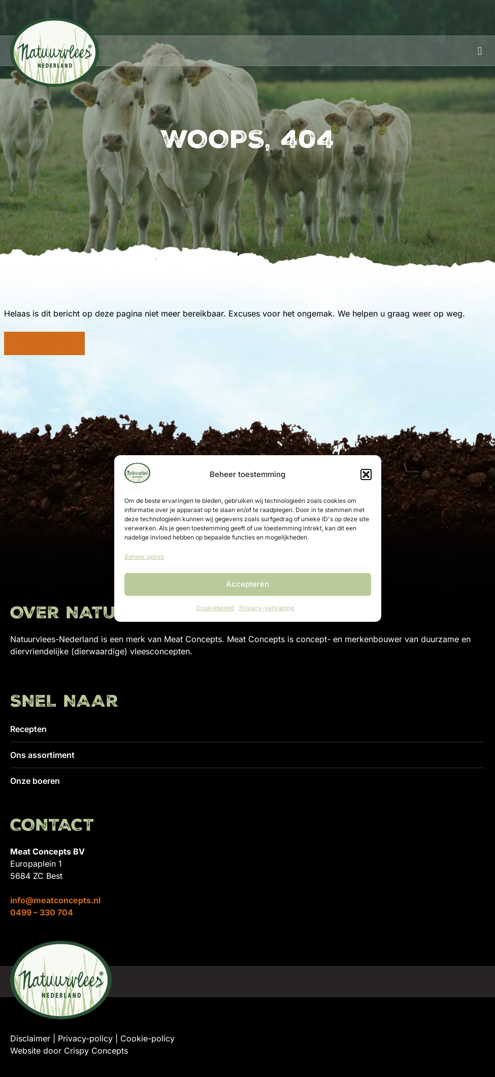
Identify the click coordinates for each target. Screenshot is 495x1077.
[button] (366, 474)
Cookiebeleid (215, 608)
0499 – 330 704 (41, 912)
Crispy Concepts (96, 1051)
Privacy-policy (85, 1038)
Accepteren (247, 584)
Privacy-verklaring (266, 608)
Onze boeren (35, 781)
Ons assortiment (42, 755)
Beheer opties (144, 556)
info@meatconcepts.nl (55, 900)
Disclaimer (30, 1038)
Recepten (28, 729)
